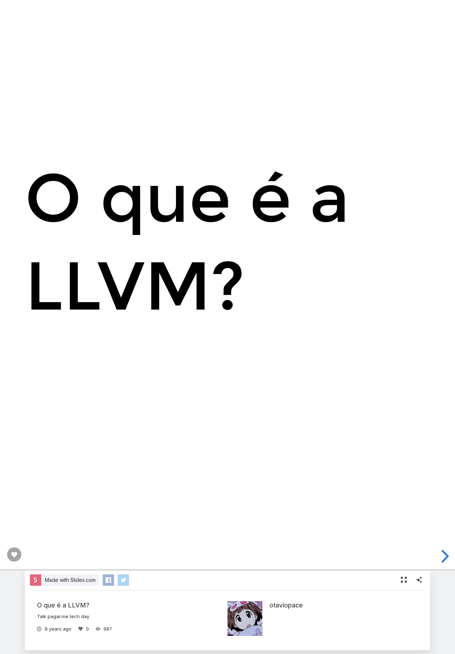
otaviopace (286, 605)
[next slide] (444, 556)
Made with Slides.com (70, 580)
